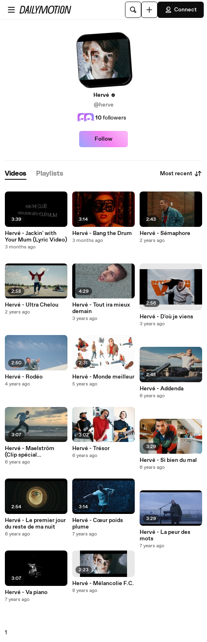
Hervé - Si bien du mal (168, 460)
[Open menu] (11, 10)
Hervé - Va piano (26, 592)
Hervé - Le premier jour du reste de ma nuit (35, 523)
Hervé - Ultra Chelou (31, 305)
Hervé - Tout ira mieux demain (101, 308)
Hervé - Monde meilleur (103, 377)
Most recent (181, 174)
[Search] (133, 10)
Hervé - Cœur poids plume (97, 523)
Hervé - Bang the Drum (102, 233)
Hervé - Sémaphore (165, 233)
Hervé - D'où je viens (166, 316)
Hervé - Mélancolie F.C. (103, 583)
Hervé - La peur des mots (165, 535)
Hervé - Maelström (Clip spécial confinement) (29, 451)
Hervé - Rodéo (24, 377)
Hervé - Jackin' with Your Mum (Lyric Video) (36, 236)
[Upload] (149, 10)
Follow (103, 139)
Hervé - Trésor (91, 448)
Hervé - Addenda (161, 388)
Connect (180, 10)
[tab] (15, 174)
